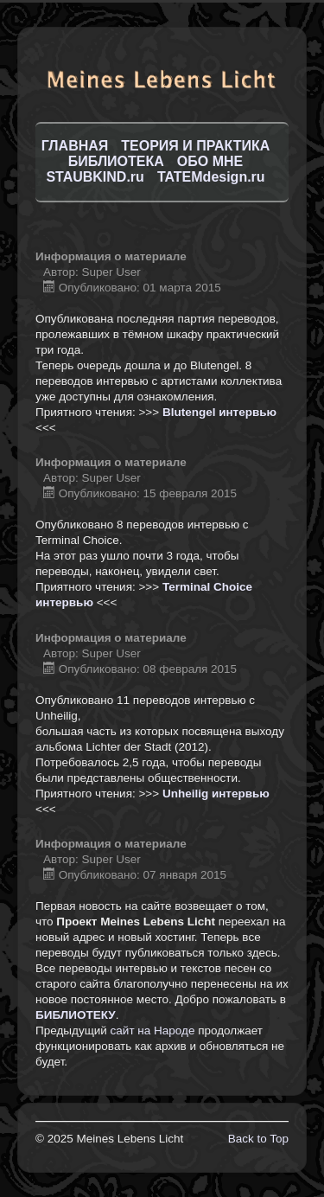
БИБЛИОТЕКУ (75, 1014)
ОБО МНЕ (210, 161)
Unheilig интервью (216, 793)
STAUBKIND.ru (94, 177)
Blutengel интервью (219, 412)
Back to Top (258, 1138)
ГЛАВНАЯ (75, 145)
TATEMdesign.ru (211, 177)
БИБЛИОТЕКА (116, 161)
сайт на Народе (153, 1030)
